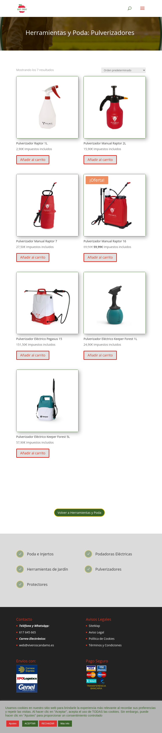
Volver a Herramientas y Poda (79, 512)
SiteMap (94, 626)
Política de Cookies (102, 639)
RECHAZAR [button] (48, 723)
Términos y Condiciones (105, 645)
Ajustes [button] (12, 723)
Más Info (65, 723)
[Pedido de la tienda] (123, 70)
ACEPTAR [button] (30, 723)
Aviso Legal (96, 632)
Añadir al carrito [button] (32, 159)
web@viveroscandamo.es (36, 645)
